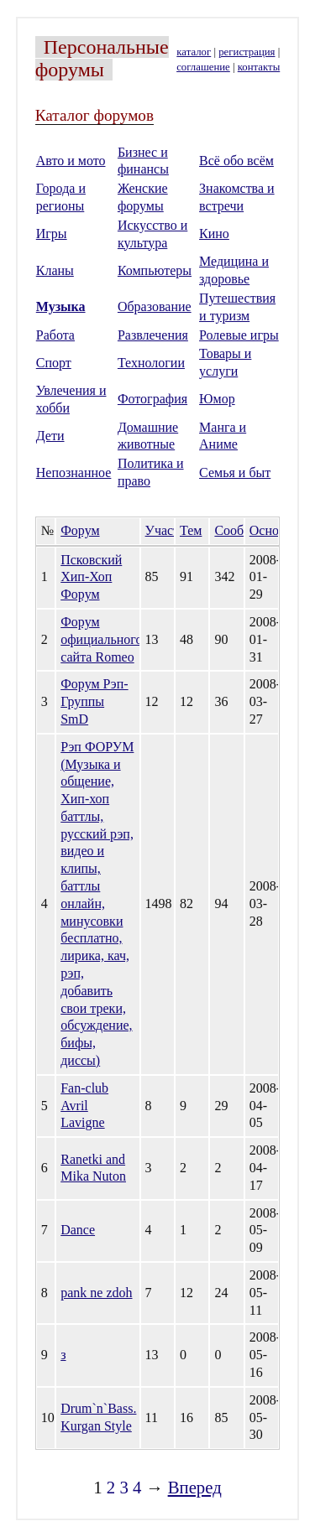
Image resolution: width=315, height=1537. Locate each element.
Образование (155, 306)
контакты (259, 67)
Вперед (195, 1487)
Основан (273, 530)
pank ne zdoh (96, 1292)
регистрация (246, 52)
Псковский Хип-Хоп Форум (91, 577)
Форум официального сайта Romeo (101, 639)
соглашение (203, 67)
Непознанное (74, 472)
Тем (191, 530)
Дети (50, 435)
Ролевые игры (239, 335)
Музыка (61, 306)
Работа (55, 335)
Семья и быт (234, 472)
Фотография (152, 399)
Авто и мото (71, 160)
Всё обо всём (236, 160)
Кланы (55, 270)
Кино (214, 233)
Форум (79, 530)
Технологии (151, 363)
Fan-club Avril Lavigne (84, 1105)
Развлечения (153, 335)
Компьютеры (155, 270)
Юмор (217, 399)
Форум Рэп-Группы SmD (94, 701)
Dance (77, 1230)
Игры (51, 233)
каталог (193, 52)
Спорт (53, 363)
